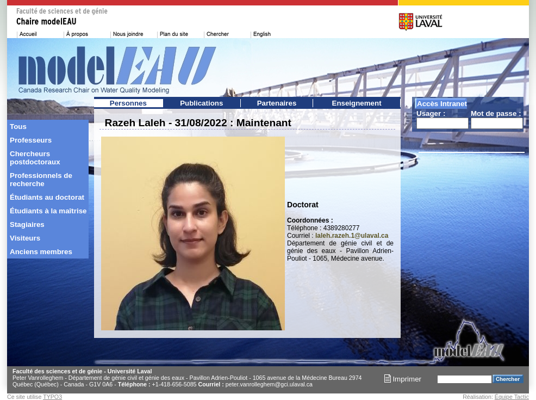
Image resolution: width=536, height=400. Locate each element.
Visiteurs (25, 238)
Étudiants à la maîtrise (48, 211)
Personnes (128, 103)
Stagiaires (27, 224)
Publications (201, 103)
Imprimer (402, 379)
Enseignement (357, 103)
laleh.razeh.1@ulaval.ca (351, 235)
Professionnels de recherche (41, 179)
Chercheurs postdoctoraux (35, 158)
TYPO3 (52, 396)
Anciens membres (41, 252)
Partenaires (277, 103)
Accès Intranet (442, 104)
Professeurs (31, 140)
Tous (18, 126)
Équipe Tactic (512, 396)
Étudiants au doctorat (47, 197)
